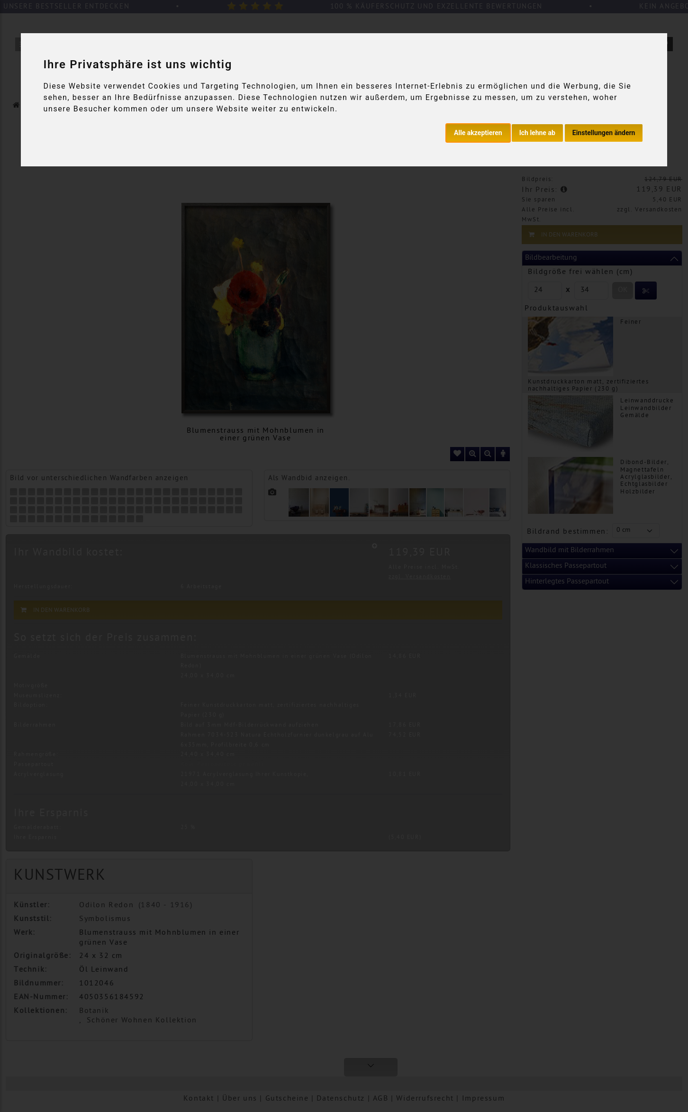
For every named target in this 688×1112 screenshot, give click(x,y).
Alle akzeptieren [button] (478, 133)
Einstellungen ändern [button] (603, 133)
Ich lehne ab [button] (537, 133)
